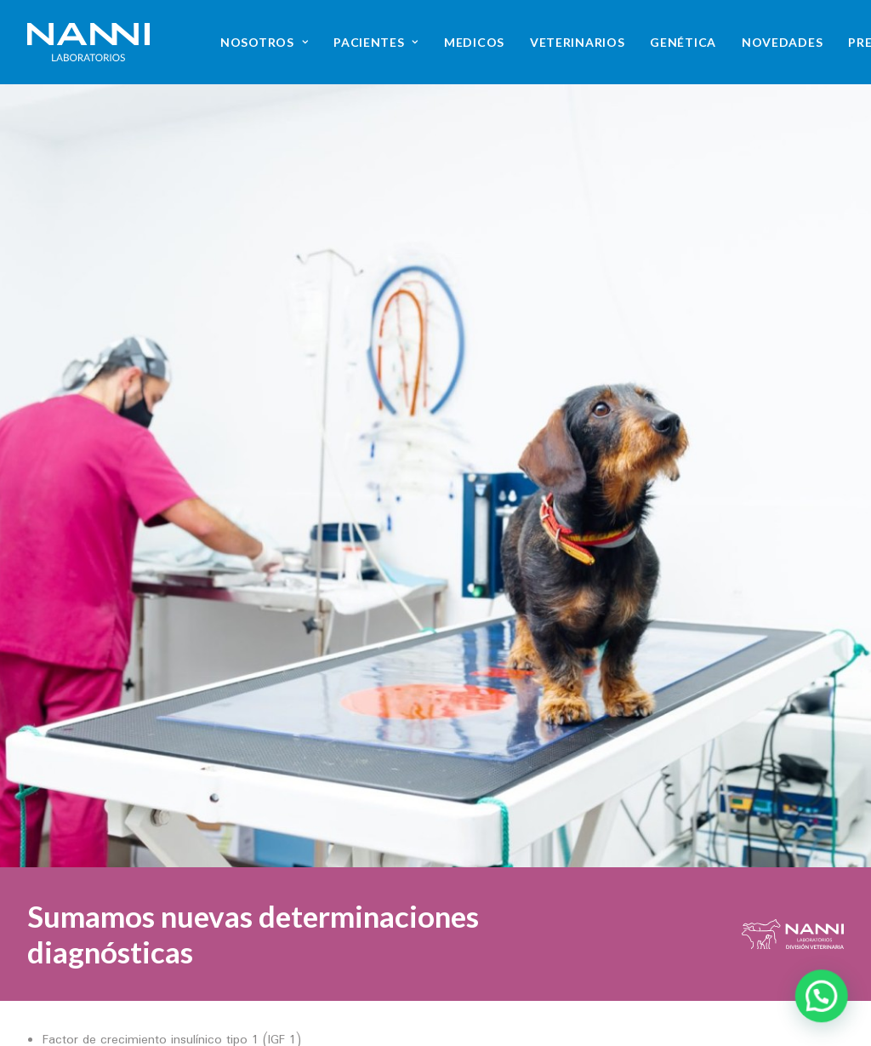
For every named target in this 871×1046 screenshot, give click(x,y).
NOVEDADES (782, 42)
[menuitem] (264, 42)
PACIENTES (375, 42)
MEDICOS (474, 42)
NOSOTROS (264, 42)
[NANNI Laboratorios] (88, 42)
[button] (671, 1005)
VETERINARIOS (577, 42)
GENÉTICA (683, 42)
